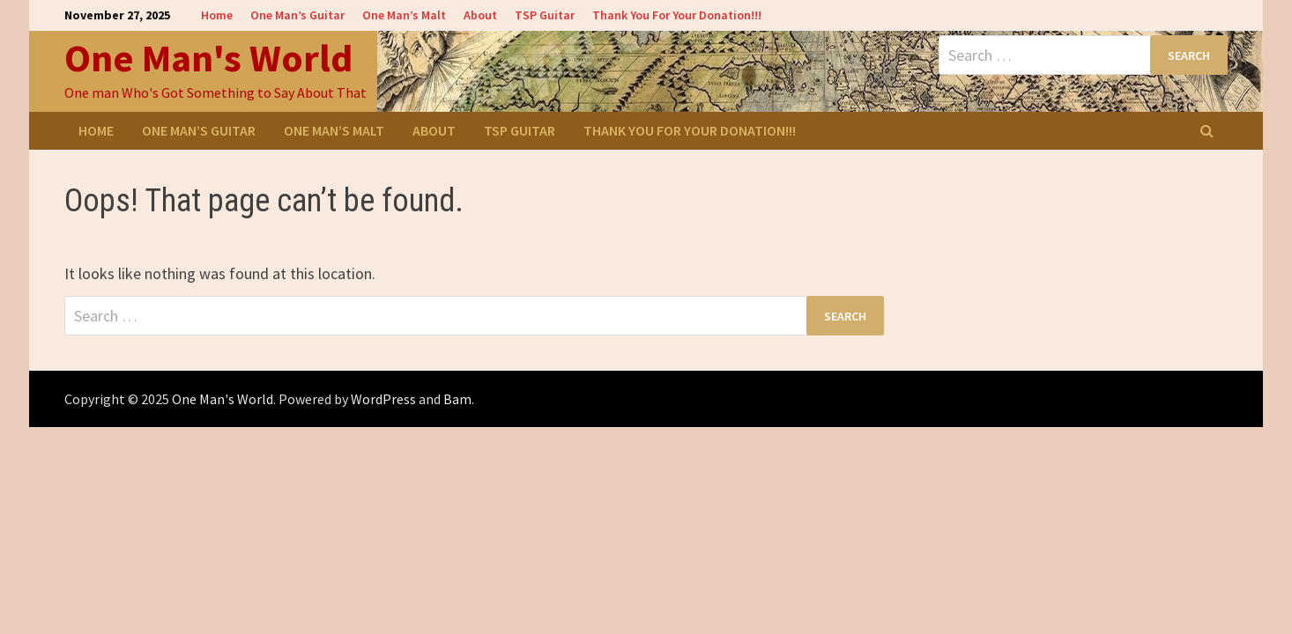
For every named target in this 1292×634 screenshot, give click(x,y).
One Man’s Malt (404, 15)
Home (217, 15)
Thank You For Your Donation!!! (676, 15)
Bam (457, 399)
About (480, 15)
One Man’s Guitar (297, 15)
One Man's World (208, 57)
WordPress (383, 399)
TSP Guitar (545, 15)
